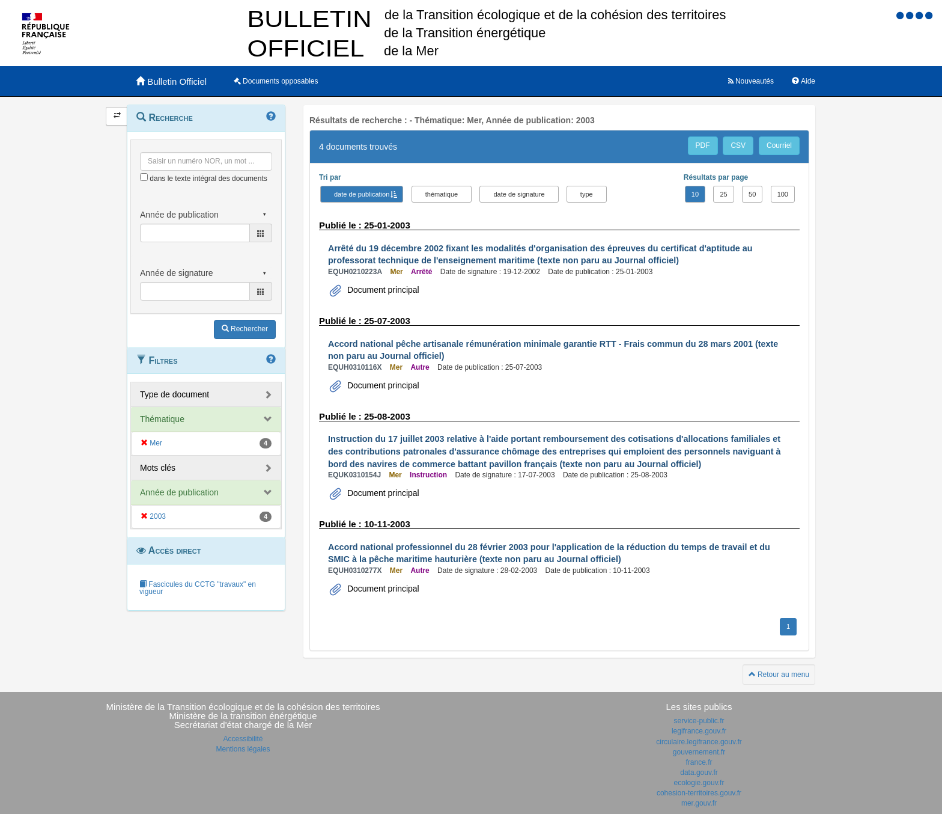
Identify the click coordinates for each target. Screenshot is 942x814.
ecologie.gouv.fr (699, 783)
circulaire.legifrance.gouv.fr (699, 742)
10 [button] (695, 194)
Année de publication (179, 492)
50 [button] (752, 194)
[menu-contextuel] (144, 177)
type (586, 194)
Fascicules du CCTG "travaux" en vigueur (197, 588)
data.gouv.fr (698, 772)
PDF (703, 145)
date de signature (518, 194)
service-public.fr (698, 721)
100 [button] (782, 194)
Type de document (174, 394)
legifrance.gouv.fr (699, 731)
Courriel (779, 145)
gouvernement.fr (699, 752)
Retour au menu (779, 674)
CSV (738, 145)
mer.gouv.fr (699, 803)
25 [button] (723, 194)
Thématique (162, 419)
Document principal (382, 290)
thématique (441, 194)
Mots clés (157, 468)
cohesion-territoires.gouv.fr (699, 793)
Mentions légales (243, 749)
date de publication (361, 194)
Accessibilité (243, 739)
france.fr (698, 762)
